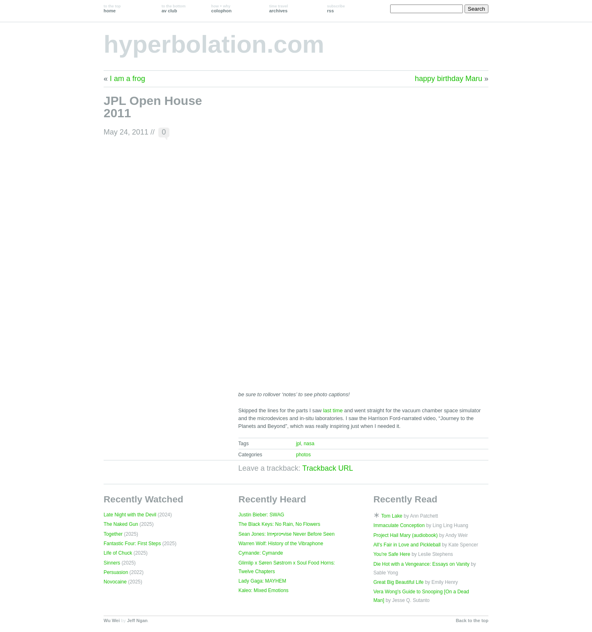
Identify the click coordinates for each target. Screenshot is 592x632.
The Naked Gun (121, 524)
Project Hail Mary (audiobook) (405, 535)
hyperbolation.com (214, 44)
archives (278, 8)
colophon (221, 8)
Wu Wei (112, 620)
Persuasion (116, 572)
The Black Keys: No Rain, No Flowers (279, 524)
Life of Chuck (118, 553)
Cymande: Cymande (260, 553)
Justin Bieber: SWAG (261, 515)
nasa (309, 443)
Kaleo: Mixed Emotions (263, 590)
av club (173, 8)
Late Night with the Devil (130, 515)
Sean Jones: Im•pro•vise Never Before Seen (286, 534)
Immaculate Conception (399, 525)
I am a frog (127, 78)
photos (303, 455)
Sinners (112, 563)
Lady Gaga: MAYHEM (262, 581)
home (112, 8)
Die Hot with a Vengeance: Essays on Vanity (421, 564)
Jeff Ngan (137, 620)
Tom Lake (391, 516)
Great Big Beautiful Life (398, 582)
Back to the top (472, 620)
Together (113, 534)
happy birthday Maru (448, 78)
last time (333, 410)
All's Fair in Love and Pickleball (407, 545)
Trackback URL (327, 468)
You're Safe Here (391, 554)
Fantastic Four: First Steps (132, 543)
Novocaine (115, 582)
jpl (298, 443)
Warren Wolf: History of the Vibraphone (280, 543)
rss (336, 8)
